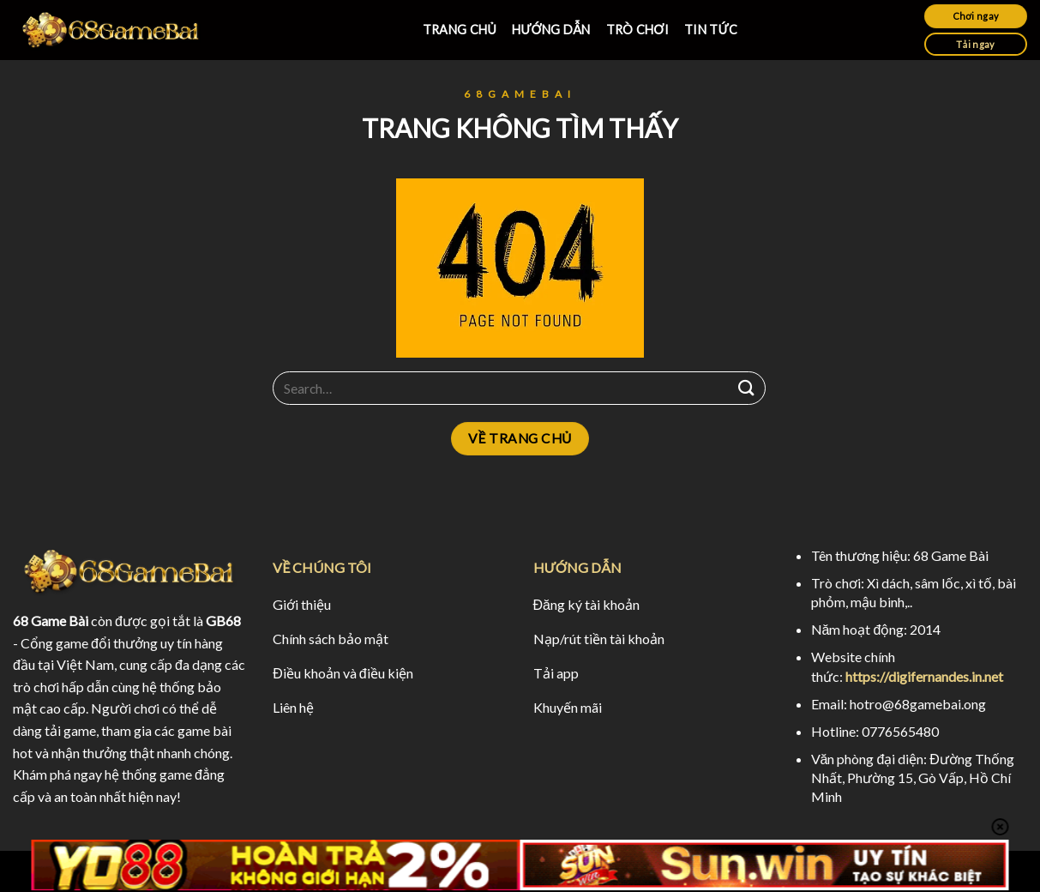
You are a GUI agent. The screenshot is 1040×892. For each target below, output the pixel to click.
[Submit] (747, 388)
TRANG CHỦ (459, 29)
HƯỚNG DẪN (551, 29)
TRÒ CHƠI (638, 29)
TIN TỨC (710, 29)
